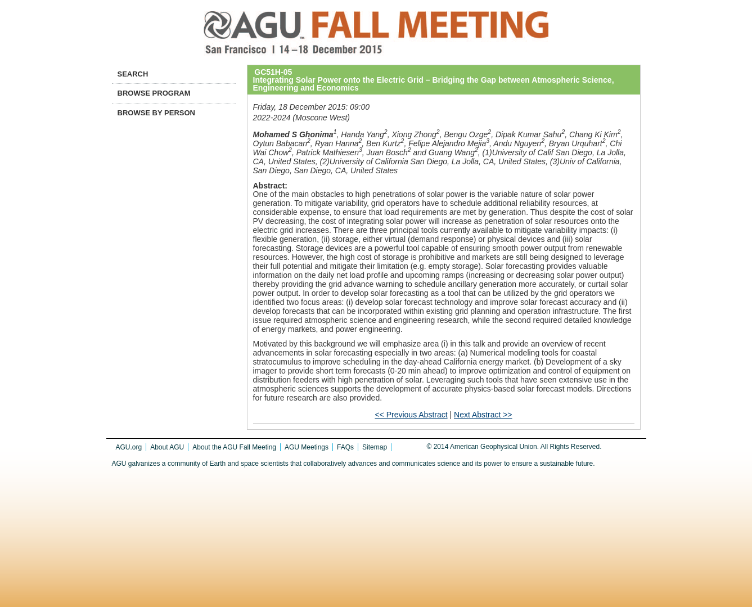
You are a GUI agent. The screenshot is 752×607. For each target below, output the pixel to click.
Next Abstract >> (483, 414)
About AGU (167, 447)
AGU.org (129, 447)
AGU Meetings (306, 447)
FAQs (345, 447)
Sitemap (374, 447)
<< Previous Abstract (411, 414)
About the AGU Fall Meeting (234, 447)
